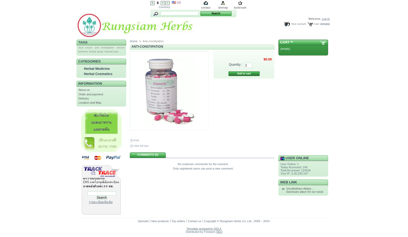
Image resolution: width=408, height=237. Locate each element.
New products (160, 221)
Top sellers (178, 221)
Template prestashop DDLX (204, 228)
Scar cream (85, 47)
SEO (219, 231)
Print (136, 140)
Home (133, 41)
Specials (143, 221)
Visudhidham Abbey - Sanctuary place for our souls (304, 190)
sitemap (223, 7)
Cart (285, 42)
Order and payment (91, 94)
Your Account (298, 23)
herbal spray (96, 51)
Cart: (317, 23)
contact (205, 7)
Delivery (84, 98)
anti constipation (104, 47)
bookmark (240, 7)
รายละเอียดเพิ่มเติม (101, 202)
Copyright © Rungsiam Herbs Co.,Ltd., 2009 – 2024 (237, 221)
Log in (326, 18)
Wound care (111, 51)
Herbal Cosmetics (98, 74)
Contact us (194, 221)
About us (84, 89)
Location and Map (90, 102)
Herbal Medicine (97, 69)
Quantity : (235, 64)
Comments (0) (147, 154)
